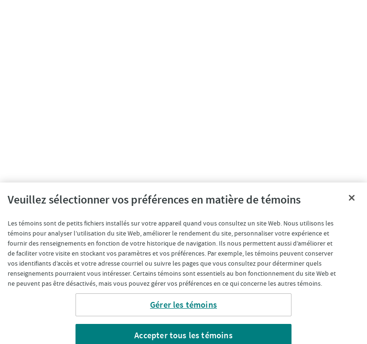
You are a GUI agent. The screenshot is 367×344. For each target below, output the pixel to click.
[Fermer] (351, 200)
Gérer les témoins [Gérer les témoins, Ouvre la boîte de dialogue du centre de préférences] (183, 306)
